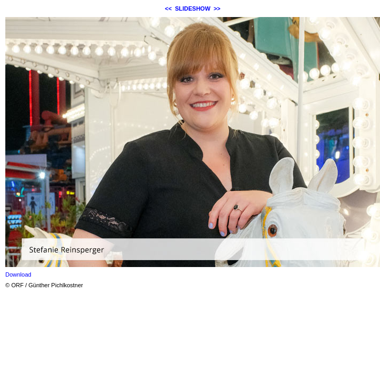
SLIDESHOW (192, 8)
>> (217, 8)
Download (18, 274)
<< (168, 8)
